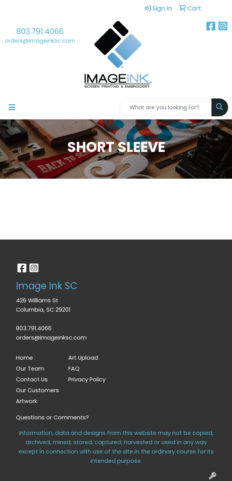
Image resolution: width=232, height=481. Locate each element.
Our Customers (37, 390)
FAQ (74, 368)
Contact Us (32, 379)
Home (24, 358)
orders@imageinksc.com (40, 41)
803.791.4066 (40, 31)
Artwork (26, 401)
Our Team (30, 368)
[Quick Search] (165, 107)
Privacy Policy (87, 379)
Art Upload (83, 358)
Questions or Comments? (52, 417)
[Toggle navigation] (12, 107)
